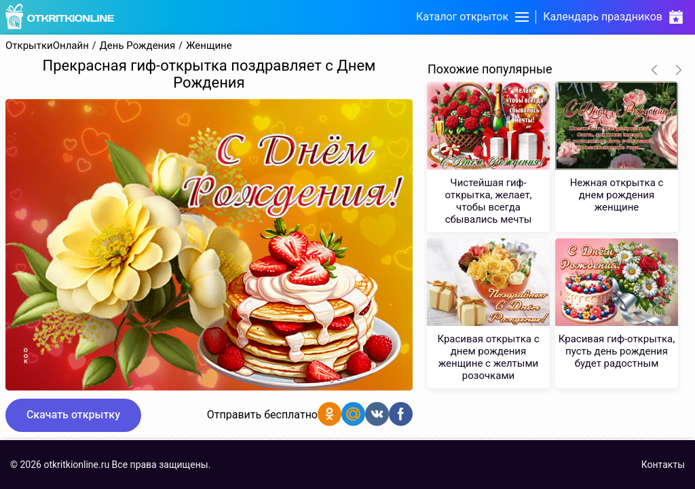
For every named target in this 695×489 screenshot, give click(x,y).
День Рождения (138, 46)
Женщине (209, 46)
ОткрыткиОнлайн (47, 46)
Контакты (663, 464)
